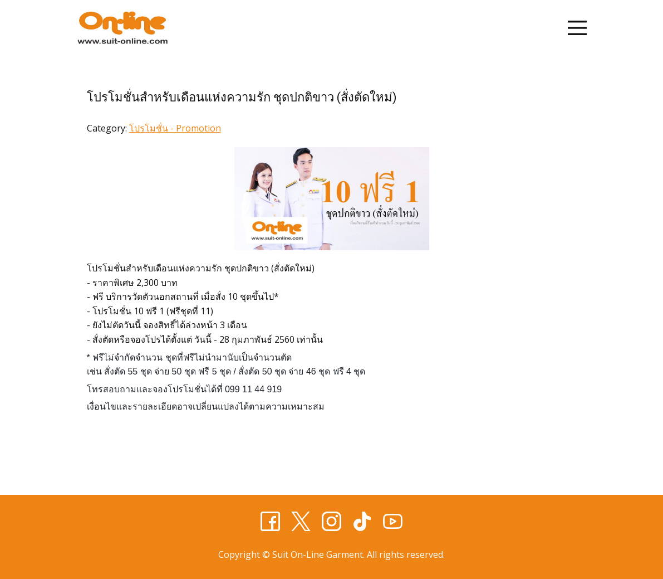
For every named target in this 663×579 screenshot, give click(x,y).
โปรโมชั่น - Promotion (175, 128)
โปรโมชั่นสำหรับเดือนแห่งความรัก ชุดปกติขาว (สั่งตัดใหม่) (242, 97)
